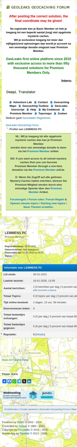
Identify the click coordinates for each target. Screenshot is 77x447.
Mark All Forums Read (15, 359)
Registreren (44, 117)
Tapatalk (25, 433)
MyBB (20, 422)
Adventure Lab (20, 102)
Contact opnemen (29, 409)
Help (31, 109)
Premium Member (38, 151)
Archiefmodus (11, 409)
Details (40, 334)
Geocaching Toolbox (33, 105)
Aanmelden (29, 117)
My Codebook (49, 109)
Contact (41, 102)
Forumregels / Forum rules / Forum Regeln (37, 199)
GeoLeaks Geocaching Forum (22, 125)
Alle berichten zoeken (44, 290)
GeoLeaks (24, 429)
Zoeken (60, 113)
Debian (23, 426)
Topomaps (43, 113)
